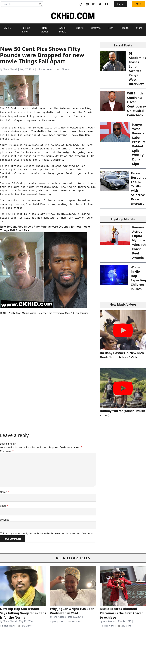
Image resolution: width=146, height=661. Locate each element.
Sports (79, 28)
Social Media (62, 29)
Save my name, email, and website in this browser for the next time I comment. (49, 533)
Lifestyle (96, 28)
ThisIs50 (42, 166)
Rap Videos (44, 29)
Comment (7, 451)
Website (4, 519)
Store (139, 28)
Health (125, 28)
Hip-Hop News (25, 29)
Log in (120, 3)
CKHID (7, 28)
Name (4, 492)
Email (4, 506)
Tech (110, 28)
